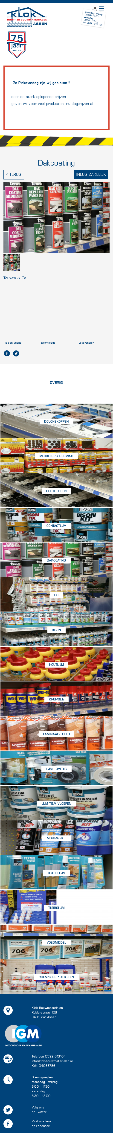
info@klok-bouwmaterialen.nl (52, 1061)
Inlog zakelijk (91, 174)
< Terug (13, 174)
